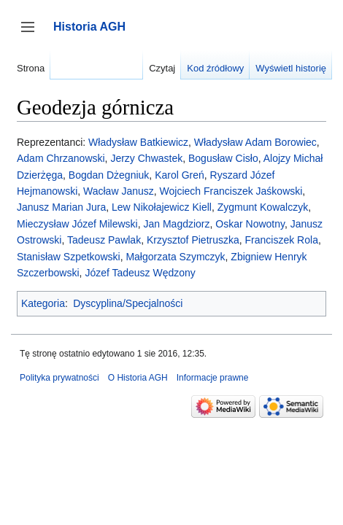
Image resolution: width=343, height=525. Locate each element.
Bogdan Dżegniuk (109, 175)
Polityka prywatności (59, 378)
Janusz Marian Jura (61, 207)
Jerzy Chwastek (146, 158)
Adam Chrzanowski (61, 158)
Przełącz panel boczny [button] (32, 34)
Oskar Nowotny (250, 224)
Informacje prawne (213, 378)
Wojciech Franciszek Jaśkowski (231, 191)
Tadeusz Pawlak (104, 240)
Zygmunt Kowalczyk (262, 207)
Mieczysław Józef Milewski (77, 224)
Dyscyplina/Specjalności (127, 303)
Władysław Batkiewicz (138, 142)
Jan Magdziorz (176, 224)
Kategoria (43, 303)
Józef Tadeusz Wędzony (140, 273)
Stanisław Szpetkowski (68, 256)
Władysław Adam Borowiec (255, 142)
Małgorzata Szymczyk (175, 256)
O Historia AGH (138, 378)
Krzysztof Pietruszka (193, 240)
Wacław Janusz (118, 191)
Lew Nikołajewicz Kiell (162, 207)
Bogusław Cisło (223, 158)
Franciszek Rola (281, 240)
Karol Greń (179, 175)
